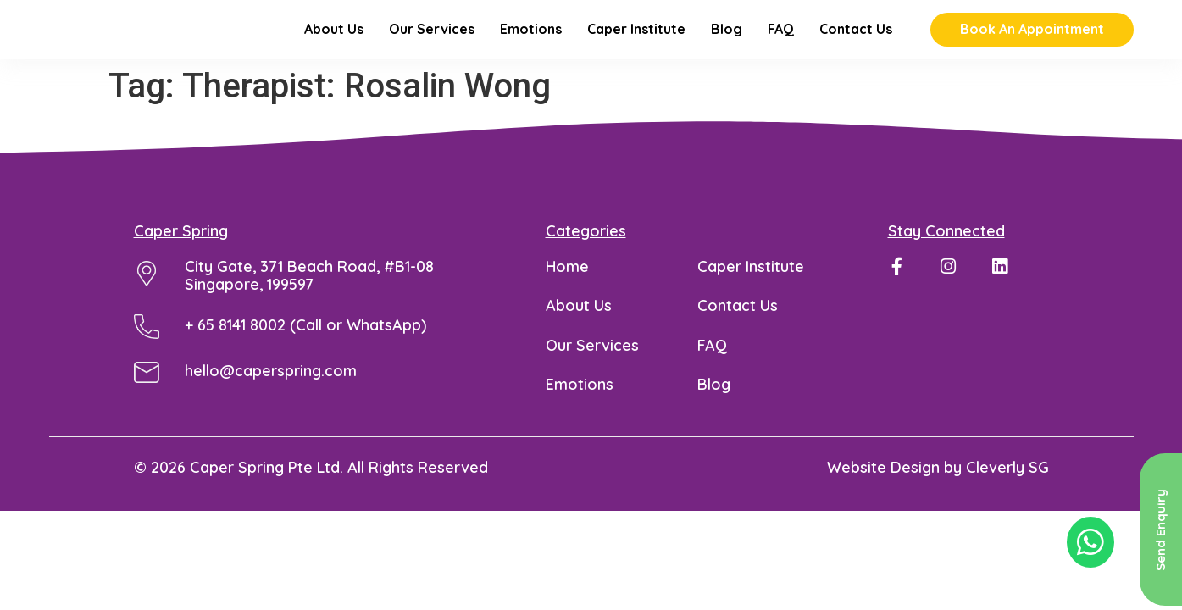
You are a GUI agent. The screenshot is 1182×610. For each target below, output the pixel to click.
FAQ (781, 41)
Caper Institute (636, 41)
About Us (333, 41)
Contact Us (855, 41)
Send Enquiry (1160, 530)
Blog (726, 41)
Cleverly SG (1007, 490)
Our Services (431, 41)
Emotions (531, 41)
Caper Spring (181, 253)
